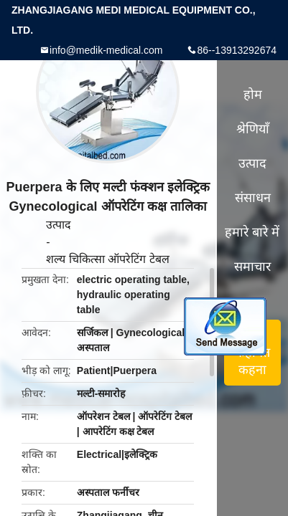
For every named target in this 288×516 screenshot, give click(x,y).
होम (252, 94)
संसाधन (253, 198)
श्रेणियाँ (252, 129)
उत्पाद (58, 225)
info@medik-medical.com (106, 50)
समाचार (252, 266)
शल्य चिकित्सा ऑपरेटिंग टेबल (107, 259)
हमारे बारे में (252, 232)
